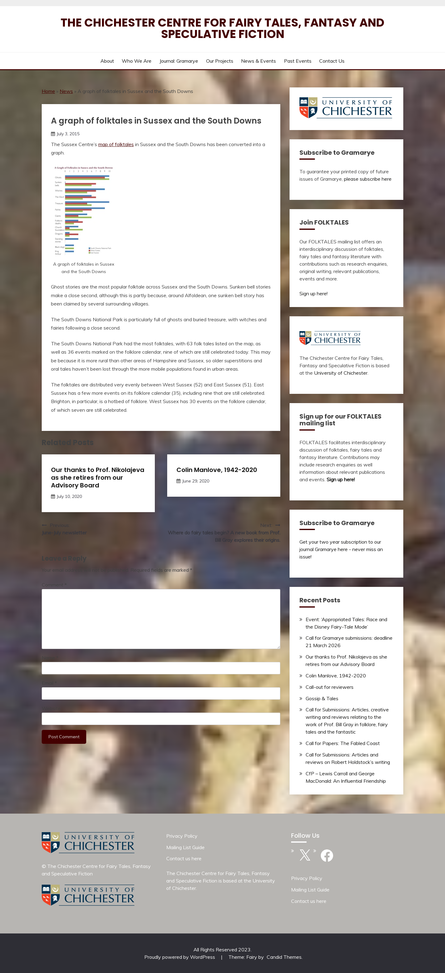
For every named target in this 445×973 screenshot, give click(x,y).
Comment (54, 585)
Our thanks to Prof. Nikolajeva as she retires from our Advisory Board (97, 477)
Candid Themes (284, 957)
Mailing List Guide (185, 847)
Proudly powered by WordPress (180, 957)
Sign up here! (313, 293)
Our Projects (219, 61)
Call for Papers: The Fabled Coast (343, 743)
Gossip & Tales (322, 698)
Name (50, 658)
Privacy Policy (181, 836)
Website (51, 708)
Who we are (136, 61)
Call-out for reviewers (330, 687)
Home (48, 91)
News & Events (258, 61)
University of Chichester (340, 373)
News (66, 91)
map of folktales (116, 144)
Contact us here (183, 858)
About (107, 61)
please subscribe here (368, 179)
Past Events (298, 61)
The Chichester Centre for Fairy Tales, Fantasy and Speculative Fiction (222, 28)
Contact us (332, 61)
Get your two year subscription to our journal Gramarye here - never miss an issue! (341, 549)
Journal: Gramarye (178, 61)
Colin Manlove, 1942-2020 (216, 469)
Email (49, 683)
